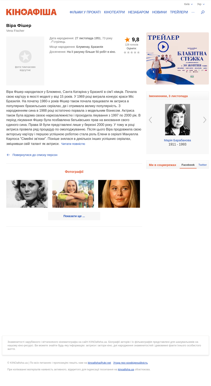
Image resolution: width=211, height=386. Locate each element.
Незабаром (138, 12)
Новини (159, 12)
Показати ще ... (74, 216)
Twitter (202, 164)
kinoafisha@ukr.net (99, 362)
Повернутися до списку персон (31, 155)
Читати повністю (73, 144)
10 (138, 52)
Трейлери (179, 12)
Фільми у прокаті (85, 12)
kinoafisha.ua (126, 369)
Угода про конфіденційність (130, 362)
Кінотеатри (114, 12)
